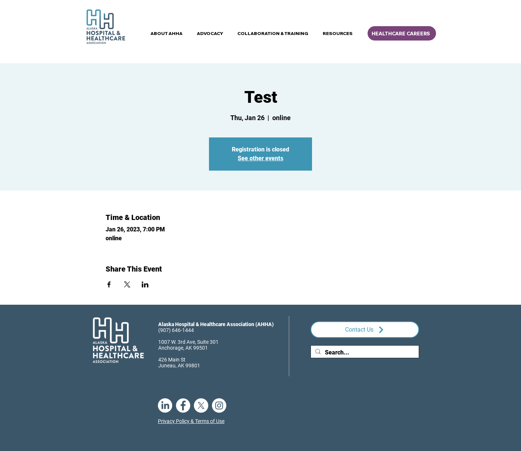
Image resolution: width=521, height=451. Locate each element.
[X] (201, 405)
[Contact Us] (365, 329)
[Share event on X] (127, 284)
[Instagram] (219, 405)
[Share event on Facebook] (109, 284)
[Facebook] (183, 405)
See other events (260, 158)
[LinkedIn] (165, 405)
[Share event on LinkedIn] (145, 284)
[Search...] (364, 353)
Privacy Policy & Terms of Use (191, 421)
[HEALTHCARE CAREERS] (402, 33)
